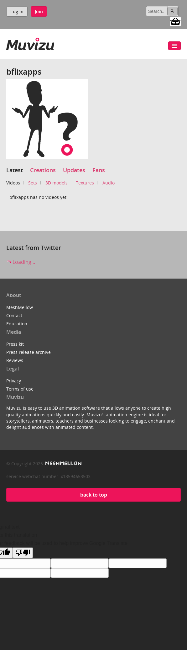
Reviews (14, 360)
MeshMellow (19, 307)
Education (16, 324)
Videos (13, 183)
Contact (14, 315)
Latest (14, 170)
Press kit (15, 344)
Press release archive (28, 352)
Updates (74, 170)
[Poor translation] (23, 552)
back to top (93, 494)
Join (39, 11)
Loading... (20, 261)
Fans (98, 170)
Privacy (13, 381)
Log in (16, 11)
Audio (108, 183)
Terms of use (20, 389)
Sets (32, 183)
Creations (43, 170)
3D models (56, 183)
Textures (85, 183)
